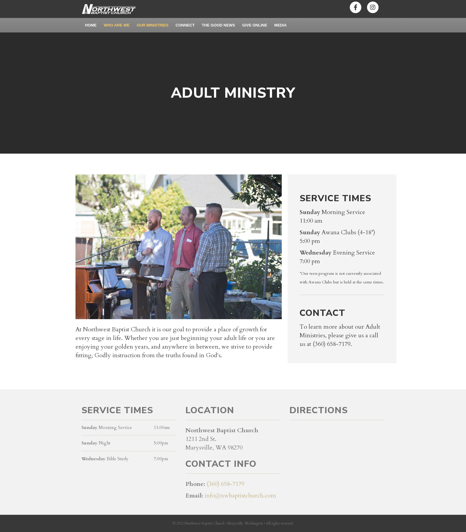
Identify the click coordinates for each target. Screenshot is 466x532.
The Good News (218, 25)
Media (280, 25)
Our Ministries (153, 25)
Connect (185, 25)
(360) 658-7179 (225, 484)
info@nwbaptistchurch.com (240, 496)
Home (91, 25)
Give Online (254, 25)
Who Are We (117, 25)
